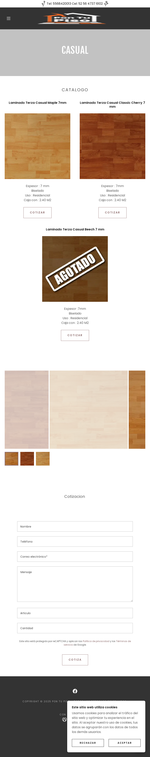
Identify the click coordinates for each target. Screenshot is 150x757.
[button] (8, 18)
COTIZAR (37, 212)
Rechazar (88, 742)
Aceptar (125, 742)
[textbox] (75, 526)
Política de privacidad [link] (96, 641)
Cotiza (75, 660)
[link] (72, 18)
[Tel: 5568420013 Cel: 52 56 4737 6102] (75, 4)
